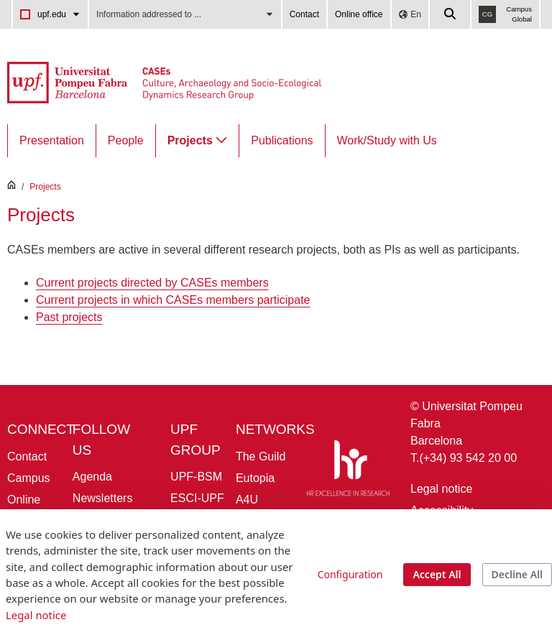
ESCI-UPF (197, 498)
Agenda (92, 476)
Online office (359, 14)
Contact (304, 14)
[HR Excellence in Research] (348, 471)
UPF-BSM (196, 476)
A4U (247, 499)
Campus (28, 478)
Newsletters (103, 498)
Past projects (69, 317)
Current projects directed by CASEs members (152, 283)
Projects (44, 187)
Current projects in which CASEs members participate (173, 300)
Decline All (517, 574)
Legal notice (441, 489)
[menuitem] (52, 140)
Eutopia (255, 478)
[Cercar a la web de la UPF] (451, 14)
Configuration (350, 574)
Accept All (437, 574)
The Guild (260, 456)
